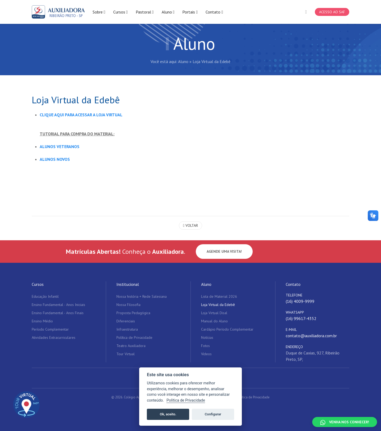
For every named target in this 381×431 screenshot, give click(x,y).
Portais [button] (190, 12)
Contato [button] (214, 12)
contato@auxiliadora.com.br (311, 336)
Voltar (190, 225)
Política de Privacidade (253, 397)
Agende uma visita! (224, 251)
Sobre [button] (99, 12)
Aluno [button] (168, 12)
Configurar (213, 414)
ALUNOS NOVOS (55, 159)
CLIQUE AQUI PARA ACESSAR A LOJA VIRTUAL (81, 114)
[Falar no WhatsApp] (344, 422)
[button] (306, 12)
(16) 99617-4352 (301, 318)
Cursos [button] (120, 12)
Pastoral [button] (145, 12)
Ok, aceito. (168, 414)
